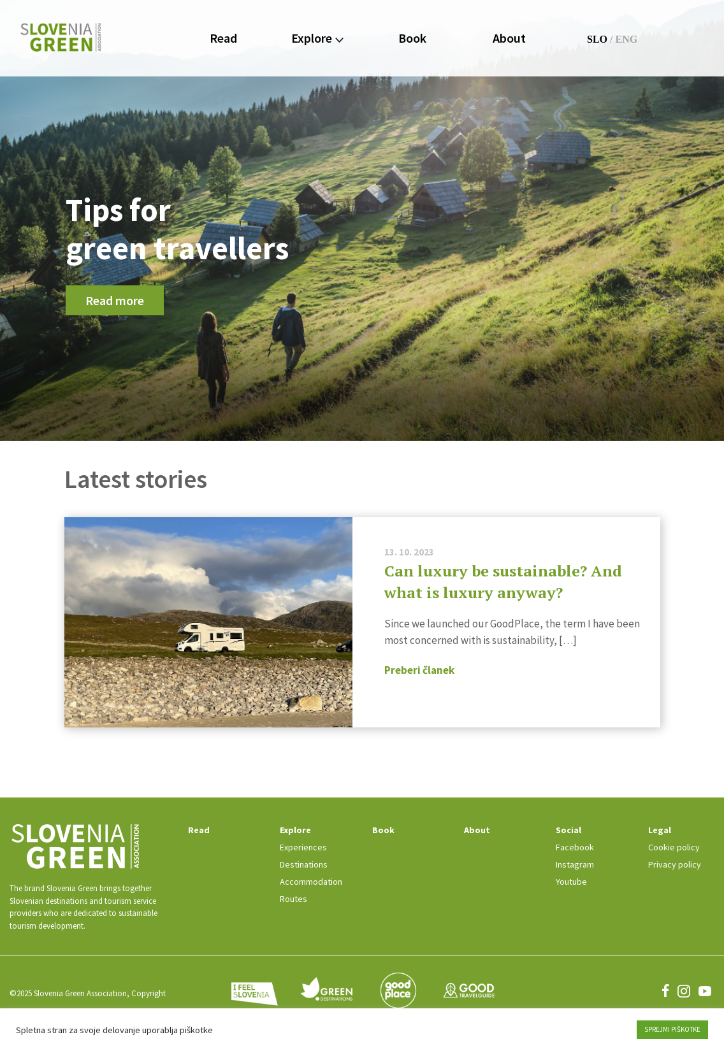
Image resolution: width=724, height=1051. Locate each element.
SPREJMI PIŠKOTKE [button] (672, 1029)
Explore (317, 38)
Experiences (303, 847)
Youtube (571, 881)
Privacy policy (674, 864)
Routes (293, 898)
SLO (597, 39)
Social (568, 830)
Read (223, 38)
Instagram (575, 864)
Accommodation (311, 881)
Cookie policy (674, 847)
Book (412, 38)
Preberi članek (419, 670)
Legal (659, 830)
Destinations (304, 864)
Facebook (575, 847)
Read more (114, 300)
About (509, 38)
